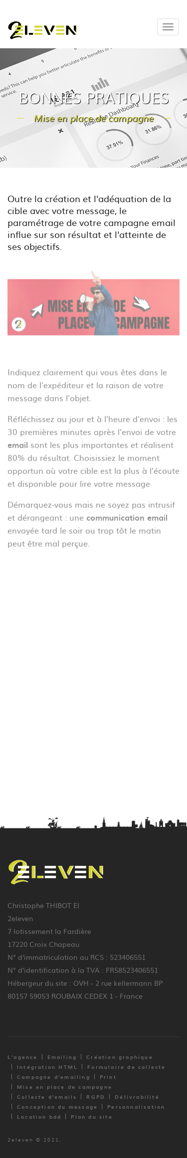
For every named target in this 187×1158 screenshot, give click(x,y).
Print (108, 1076)
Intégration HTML (47, 1066)
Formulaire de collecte (126, 1066)
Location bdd (39, 1116)
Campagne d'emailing (53, 1076)
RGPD (95, 1096)
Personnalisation (136, 1106)
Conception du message (57, 1106)
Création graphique (119, 1056)
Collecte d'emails (47, 1096)
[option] (93, 305)
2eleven (20, 1139)
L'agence (22, 1056)
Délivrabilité (137, 1096)
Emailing (62, 1056)
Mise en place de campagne (64, 1086)
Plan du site (91, 1116)
